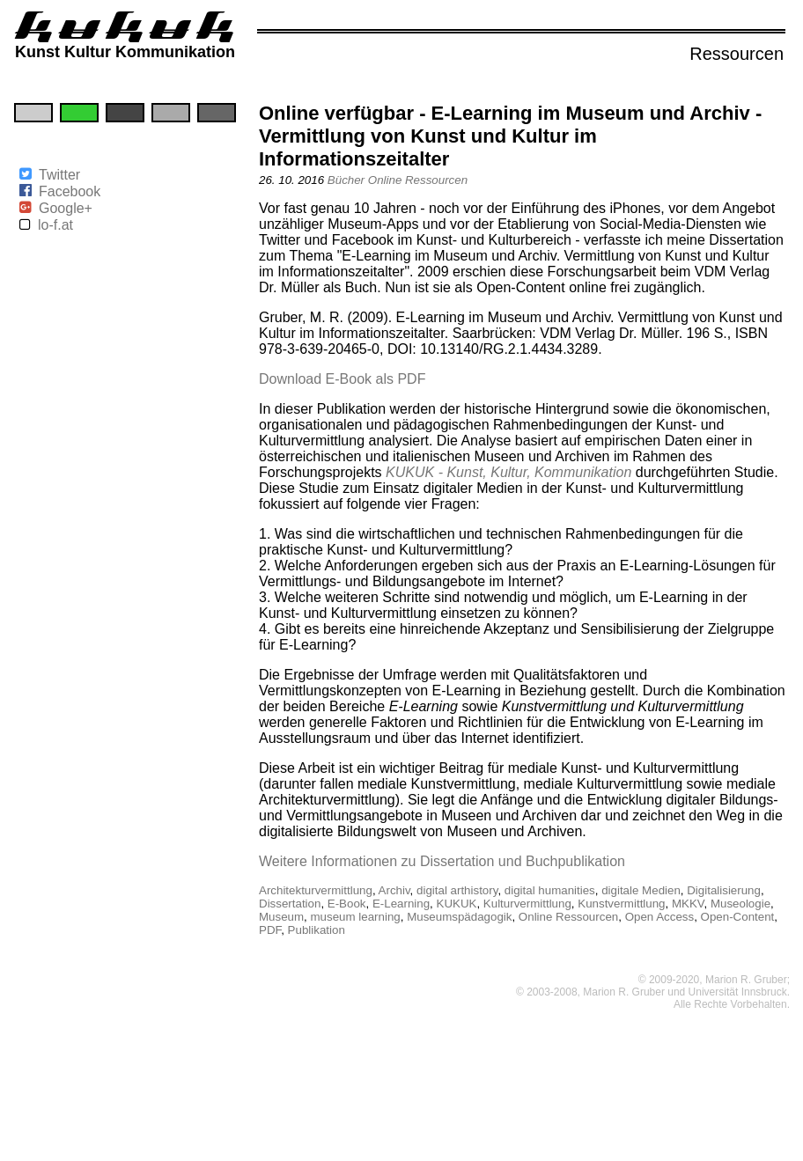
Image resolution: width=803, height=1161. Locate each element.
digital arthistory (456, 890)
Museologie (740, 903)
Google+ (65, 208)
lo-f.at (55, 224)
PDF (270, 930)
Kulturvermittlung (527, 903)
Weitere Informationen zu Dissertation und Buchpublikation (442, 861)
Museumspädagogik (459, 916)
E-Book (347, 903)
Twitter (59, 174)
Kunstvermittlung (621, 903)
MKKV (688, 903)
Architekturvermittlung (315, 890)
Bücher (346, 180)
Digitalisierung (724, 890)
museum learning (356, 916)
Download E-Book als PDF (342, 378)
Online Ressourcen (418, 180)
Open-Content (738, 916)
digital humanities (550, 890)
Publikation (316, 930)
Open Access (660, 916)
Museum (281, 916)
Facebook (69, 191)
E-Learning (401, 903)
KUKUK (457, 903)
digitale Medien (641, 890)
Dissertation (289, 903)
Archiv (394, 890)
